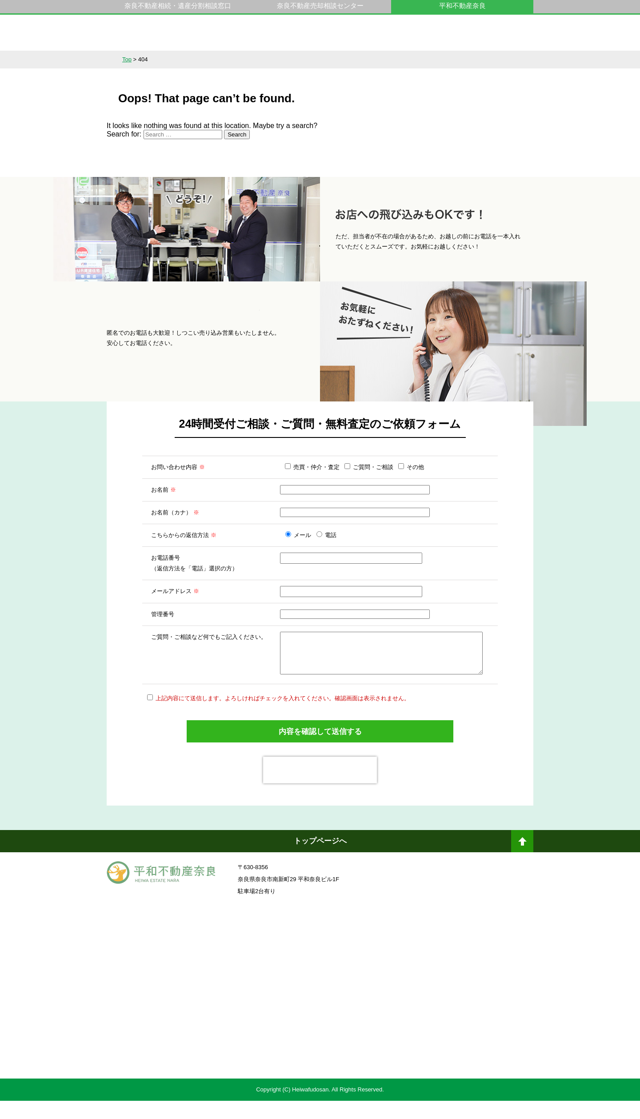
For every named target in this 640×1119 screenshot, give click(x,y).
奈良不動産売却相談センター (320, 5)
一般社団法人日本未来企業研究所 (211, 1006)
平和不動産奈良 (161, 36)
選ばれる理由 (259, 59)
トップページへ (320, 859)
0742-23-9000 (439, 37)
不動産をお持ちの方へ (320, 59)
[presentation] (320, 788)
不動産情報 (137, 59)
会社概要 (441, 59)
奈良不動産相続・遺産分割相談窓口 (177, 5)
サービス (198, 59)
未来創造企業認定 (428, 1006)
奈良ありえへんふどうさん (211, 957)
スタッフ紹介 (381, 59)
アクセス (502, 59)
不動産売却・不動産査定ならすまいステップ (211, 1061)
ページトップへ (522, 862)
